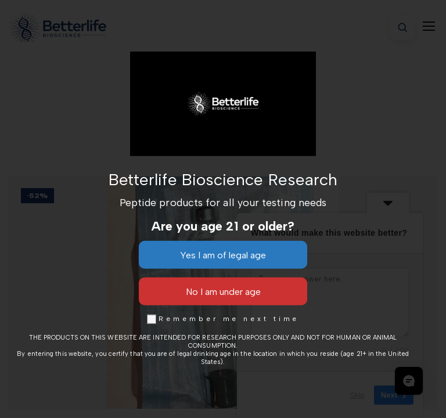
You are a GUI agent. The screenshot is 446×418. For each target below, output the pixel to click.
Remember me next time (223, 319)
